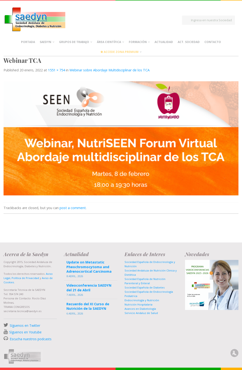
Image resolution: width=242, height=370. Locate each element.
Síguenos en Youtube (25, 332)
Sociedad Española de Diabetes (144, 287)
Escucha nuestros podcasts (30, 339)
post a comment (73, 208)
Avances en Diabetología (140, 308)
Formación (138, 42)
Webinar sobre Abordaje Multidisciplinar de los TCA (109, 70)
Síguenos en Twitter (25, 325)
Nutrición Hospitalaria (138, 304)
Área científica (109, 42)
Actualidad (164, 42)
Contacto (212, 42)
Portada (28, 42)
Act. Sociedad (189, 42)
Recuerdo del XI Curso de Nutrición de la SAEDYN (87, 306)
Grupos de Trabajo (74, 42)
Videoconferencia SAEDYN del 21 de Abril (88, 287)
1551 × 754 (56, 70)
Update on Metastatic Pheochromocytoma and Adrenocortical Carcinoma (89, 266)
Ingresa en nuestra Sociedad (211, 20)
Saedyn (45, 42)
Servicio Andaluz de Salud (141, 313)
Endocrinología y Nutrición (142, 300)
